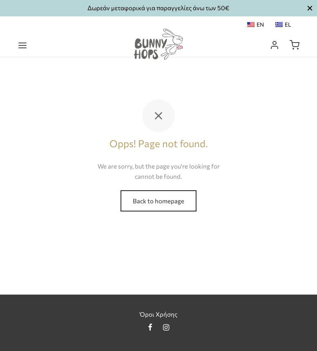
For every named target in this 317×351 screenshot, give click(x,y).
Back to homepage (158, 201)
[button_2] (310, 8)
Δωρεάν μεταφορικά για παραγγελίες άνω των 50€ (158, 7)
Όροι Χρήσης (158, 314)
